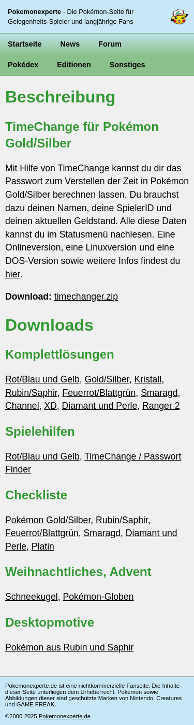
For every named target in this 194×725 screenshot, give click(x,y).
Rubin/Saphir (31, 393)
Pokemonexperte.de (65, 716)
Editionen (74, 65)
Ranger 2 (161, 406)
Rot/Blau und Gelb (42, 379)
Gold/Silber (107, 379)
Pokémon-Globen (98, 596)
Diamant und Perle (100, 406)
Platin (43, 546)
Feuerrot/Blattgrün (99, 393)
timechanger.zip (86, 296)
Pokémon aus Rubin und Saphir (69, 647)
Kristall (147, 379)
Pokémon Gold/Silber (48, 520)
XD (50, 406)
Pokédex (23, 65)
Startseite (25, 44)
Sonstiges (127, 65)
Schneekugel (31, 596)
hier (12, 274)
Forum (110, 44)
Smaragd (159, 393)
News (70, 44)
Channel (22, 406)
